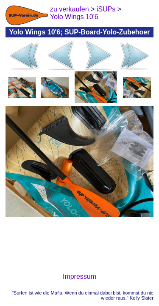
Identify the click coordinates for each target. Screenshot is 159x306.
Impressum (79, 276)
